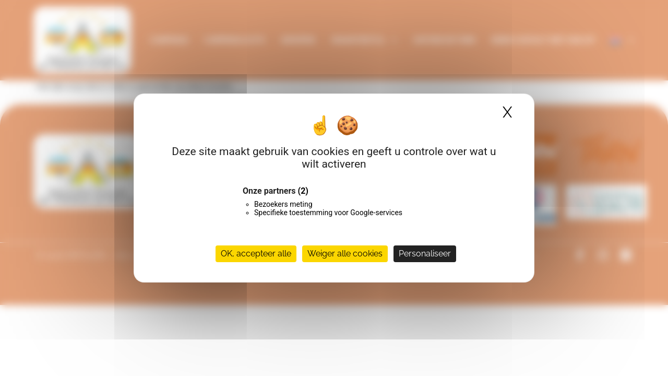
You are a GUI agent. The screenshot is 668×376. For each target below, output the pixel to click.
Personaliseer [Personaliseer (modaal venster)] (425, 253)
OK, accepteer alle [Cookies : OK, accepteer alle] (256, 253)
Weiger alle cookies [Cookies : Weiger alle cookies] (345, 253)
